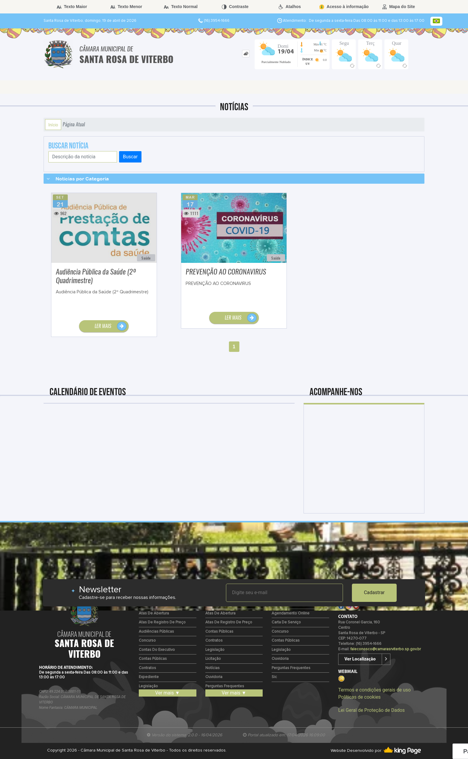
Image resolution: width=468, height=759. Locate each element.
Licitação (213, 659)
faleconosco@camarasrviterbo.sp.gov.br (385, 649)
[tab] (246, 53)
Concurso (147, 641)
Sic (274, 677)
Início (53, 125)
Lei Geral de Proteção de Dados (371, 710)
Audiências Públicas (156, 632)
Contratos (147, 668)
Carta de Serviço (286, 622)
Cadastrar (374, 592)
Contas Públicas (153, 659)
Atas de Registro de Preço (162, 622)
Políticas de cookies (359, 697)
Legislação (148, 686)
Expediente (149, 677)
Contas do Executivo (157, 650)
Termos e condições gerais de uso (374, 690)
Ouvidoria (213, 677)
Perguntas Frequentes (224, 686)
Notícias (212, 668)
